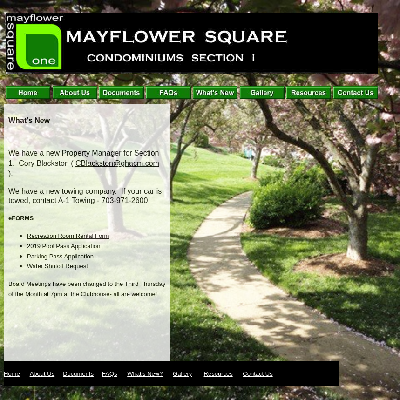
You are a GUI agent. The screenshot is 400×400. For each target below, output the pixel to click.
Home (12, 373)
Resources (218, 373)
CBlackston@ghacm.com (117, 163)
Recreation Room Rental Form (68, 235)
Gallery (182, 373)
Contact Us (257, 373)
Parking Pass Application (60, 256)
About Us (42, 373)
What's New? (145, 373)
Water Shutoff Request (57, 266)
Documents (78, 373)
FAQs (109, 373)
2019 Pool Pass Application (64, 246)
